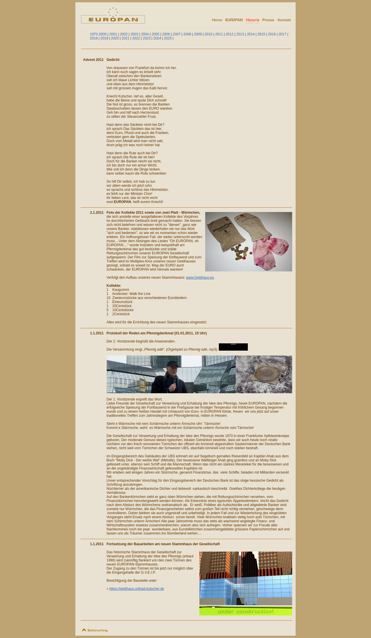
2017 (282, 34)
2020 (115, 38)
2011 (219, 34)
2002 (124, 34)
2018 (94, 38)
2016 (272, 34)
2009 (198, 34)
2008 (187, 34)
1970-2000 (98, 34)
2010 (208, 34)
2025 (168, 38)
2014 (251, 34)
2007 (177, 34)
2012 (230, 34)
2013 (240, 34)
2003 (134, 34)
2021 (126, 38)
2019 (104, 38)
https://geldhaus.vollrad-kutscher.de (137, 589)
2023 (147, 38)
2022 (136, 38)
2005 (155, 34)
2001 (113, 34)
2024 (157, 38)
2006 (166, 34)
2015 (261, 34)
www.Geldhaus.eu (200, 278)
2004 (145, 34)
